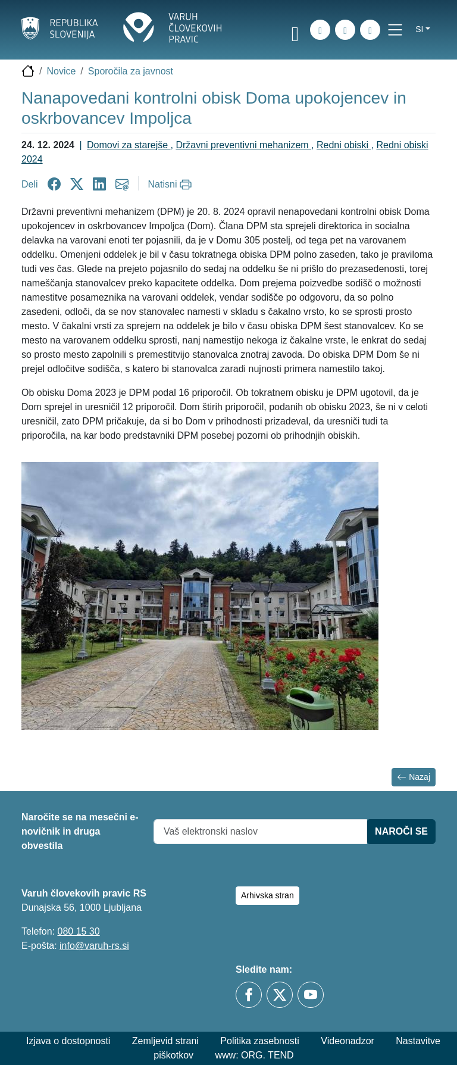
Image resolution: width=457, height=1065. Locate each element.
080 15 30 (78, 931)
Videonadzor (347, 1041)
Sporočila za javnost (130, 71)
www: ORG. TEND (254, 1055)
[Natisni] (171, 184)
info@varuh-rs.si (94, 946)
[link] (295, 31)
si (419, 29)
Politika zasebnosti (259, 1041)
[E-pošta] (370, 30)
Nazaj (413, 777)
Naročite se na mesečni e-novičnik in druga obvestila (80, 831)
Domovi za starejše (129, 145)
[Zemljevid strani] (345, 30)
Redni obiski (344, 145)
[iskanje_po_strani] (320, 30)
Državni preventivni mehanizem (243, 145)
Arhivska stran (267, 895)
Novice (61, 71)
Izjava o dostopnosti (68, 1041)
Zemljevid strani (165, 1041)
